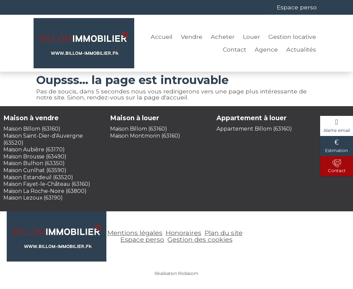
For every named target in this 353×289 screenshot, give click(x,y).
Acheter (223, 36)
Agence (266, 49)
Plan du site (224, 233)
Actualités (301, 49)
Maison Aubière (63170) (34, 149)
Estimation (336, 150)
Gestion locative (292, 36)
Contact (234, 49)
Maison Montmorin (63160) (145, 136)
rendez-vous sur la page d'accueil (137, 97)
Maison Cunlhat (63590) (34, 170)
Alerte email (336, 130)
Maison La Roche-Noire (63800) (45, 191)
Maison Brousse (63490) (34, 156)
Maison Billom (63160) (31, 129)
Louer (251, 36)
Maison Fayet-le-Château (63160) (46, 184)
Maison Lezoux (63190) (33, 198)
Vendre (191, 36)
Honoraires (183, 233)
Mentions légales (134, 233)
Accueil (161, 36)
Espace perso (297, 7)
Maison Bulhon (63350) (34, 163)
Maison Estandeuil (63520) (38, 177)
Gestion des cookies (200, 239)
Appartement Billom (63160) (254, 129)
